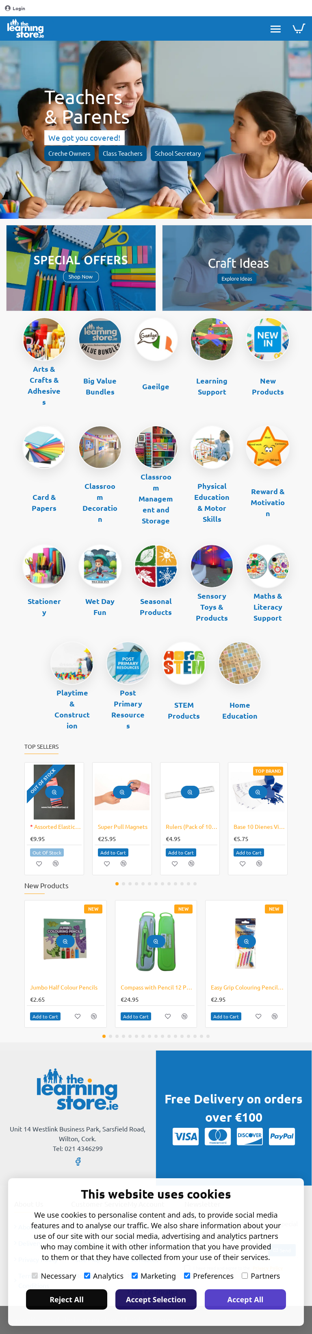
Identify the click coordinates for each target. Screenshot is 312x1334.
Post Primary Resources (128, 709)
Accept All (246, 1299)
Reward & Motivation (268, 502)
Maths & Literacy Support (268, 606)
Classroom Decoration (99, 502)
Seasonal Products (156, 606)
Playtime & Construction (72, 709)
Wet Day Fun (100, 606)
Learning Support (212, 386)
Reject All (67, 1299)
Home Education (240, 710)
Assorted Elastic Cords (56, 826)
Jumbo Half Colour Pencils (64, 987)
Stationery (44, 606)
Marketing (154, 1276)
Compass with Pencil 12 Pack (158, 987)
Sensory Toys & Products (212, 606)
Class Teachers (123, 153)
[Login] (15, 8)
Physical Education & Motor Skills (212, 502)
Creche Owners (69, 153)
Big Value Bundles (100, 386)
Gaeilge (155, 386)
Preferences (209, 1276)
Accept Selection (156, 1299)
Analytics (104, 1276)
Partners (261, 1276)
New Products (268, 386)
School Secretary (178, 153)
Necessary (54, 1276)
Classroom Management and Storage (156, 498)
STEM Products (184, 710)
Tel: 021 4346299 (78, 1148)
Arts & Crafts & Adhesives (44, 385)
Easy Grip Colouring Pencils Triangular (248, 987)
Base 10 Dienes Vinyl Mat (259, 826)
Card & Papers (44, 502)
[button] (54, 792)
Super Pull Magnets (122, 826)
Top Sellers (41, 746)
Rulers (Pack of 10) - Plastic (191, 826)
